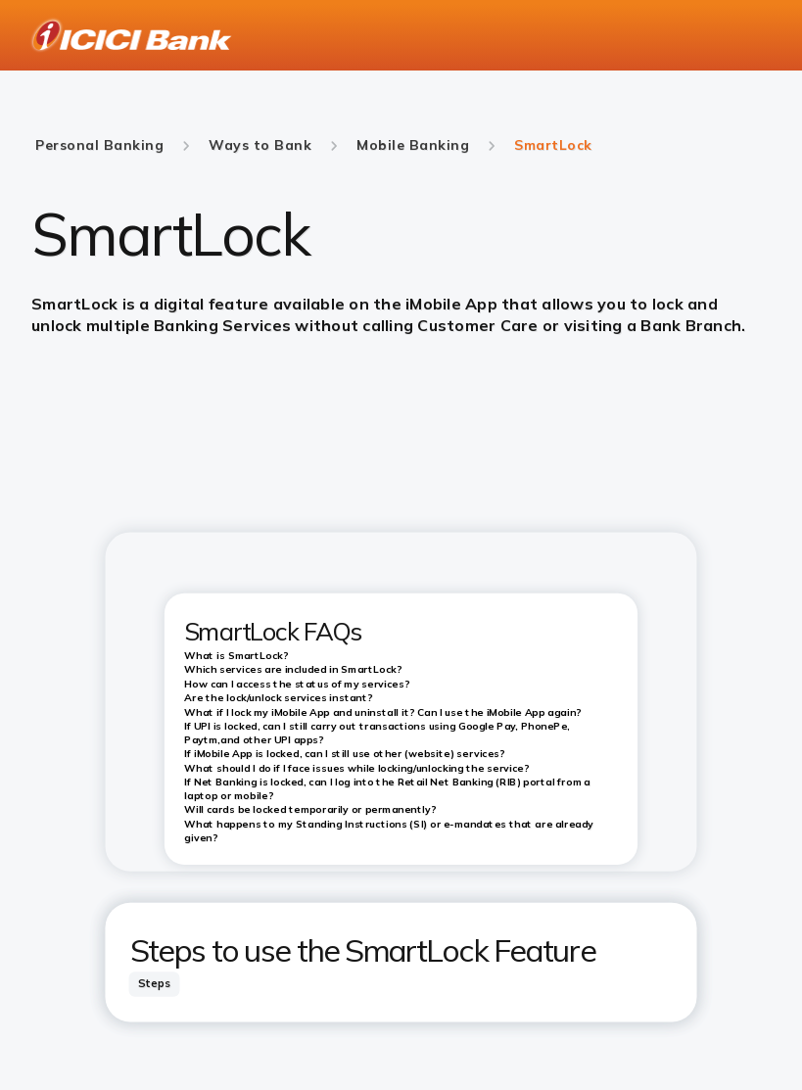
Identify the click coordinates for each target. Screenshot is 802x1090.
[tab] (154, 984)
